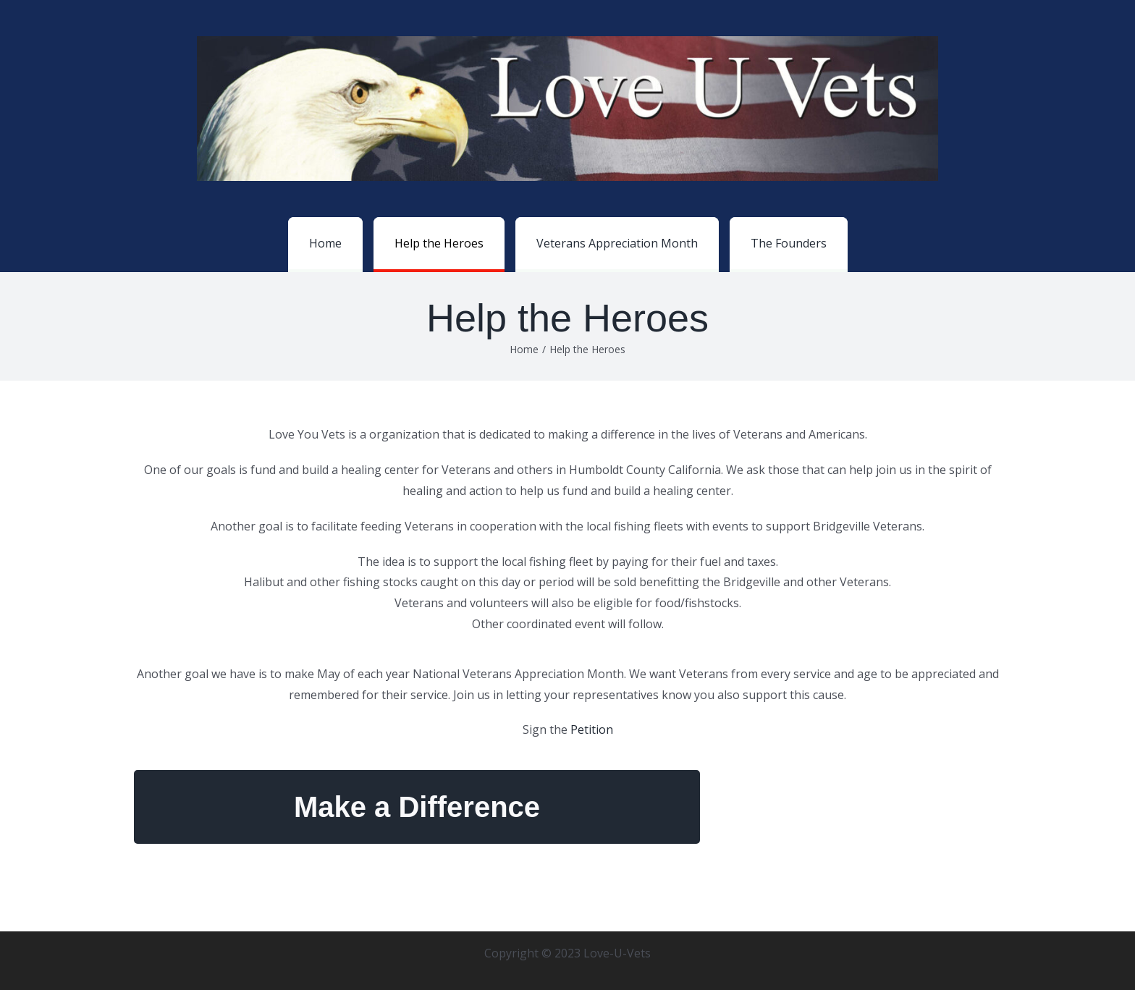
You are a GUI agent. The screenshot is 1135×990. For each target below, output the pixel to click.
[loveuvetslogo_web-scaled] (567, 42)
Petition (591, 729)
